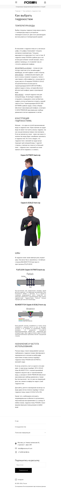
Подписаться (23, 470)
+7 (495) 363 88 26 (23, 452)
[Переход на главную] (30, 2)
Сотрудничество (20, 427)
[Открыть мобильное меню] (16, 2)
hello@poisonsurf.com (25, 448)
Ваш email (20, 465)
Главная (17, 11)
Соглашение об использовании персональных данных (30, 486)
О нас (17, 421)
